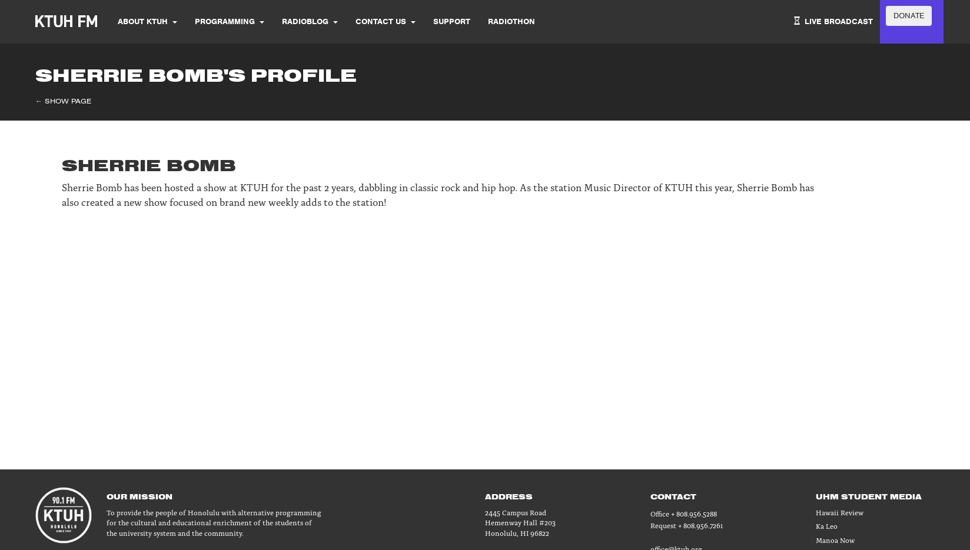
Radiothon (511, 21)
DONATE (908, 16)
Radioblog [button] (310, 21)
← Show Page (63, 100)
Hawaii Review (839, 512)
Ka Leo (827, 526)
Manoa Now (835, 540)
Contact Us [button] (386, 21)
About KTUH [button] (147, 21)
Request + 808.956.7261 (686, 525)
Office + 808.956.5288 (683, 513)
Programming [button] (229, 21)
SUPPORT (451, 21)
